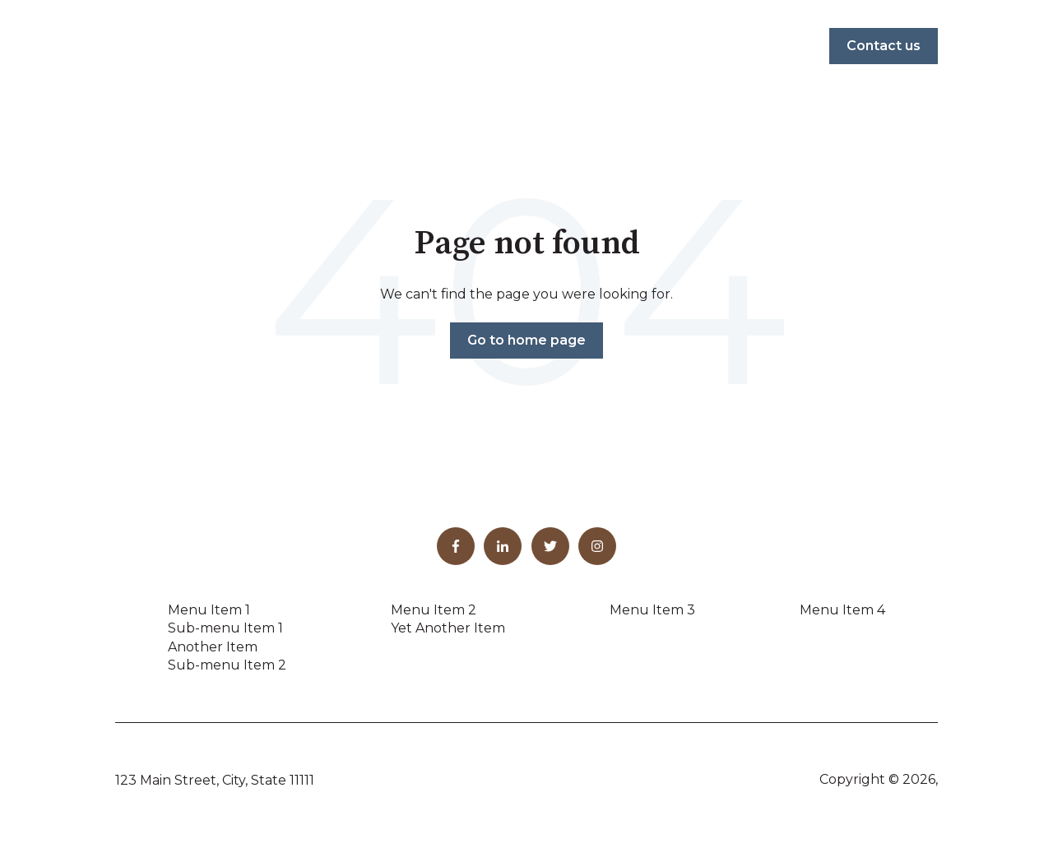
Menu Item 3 (652, 610)
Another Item (212, 647)
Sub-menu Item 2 (227, 665)
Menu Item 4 (842, 610)
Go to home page (526, 340)
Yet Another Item (448, 628)
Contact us (884, 45)
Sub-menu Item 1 (225, 628)
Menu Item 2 (433, 610)
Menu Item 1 (209, 610)
